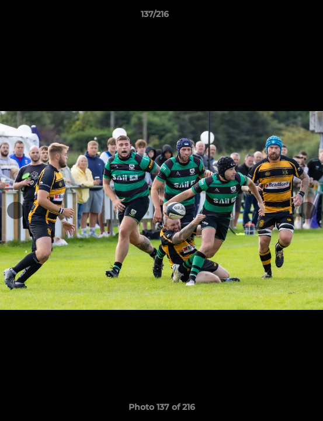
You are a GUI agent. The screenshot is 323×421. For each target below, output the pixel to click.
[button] (281, 17)
